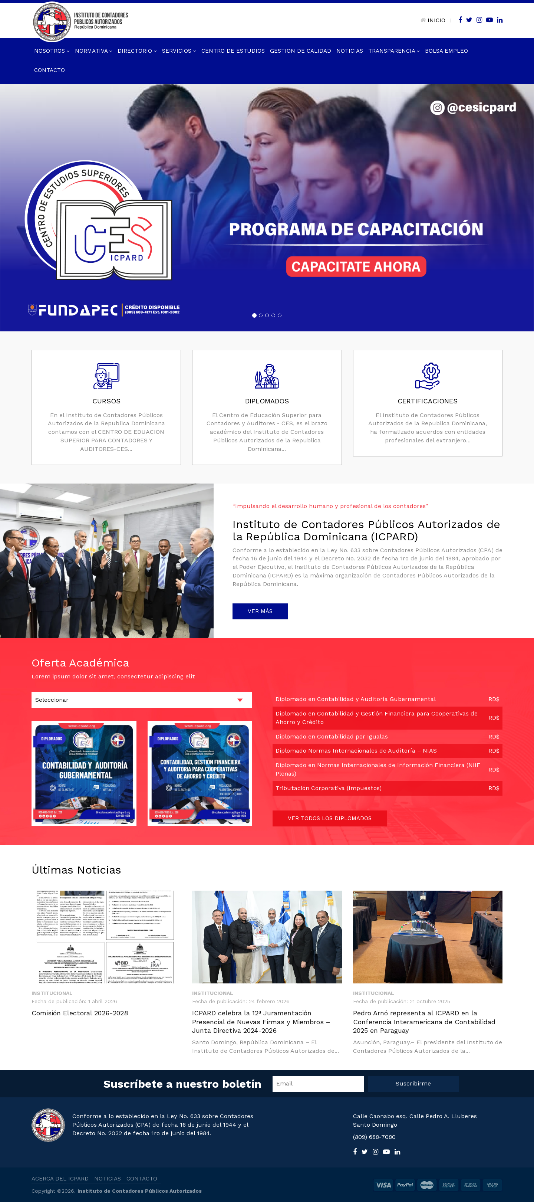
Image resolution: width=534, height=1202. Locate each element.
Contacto (49, 70)
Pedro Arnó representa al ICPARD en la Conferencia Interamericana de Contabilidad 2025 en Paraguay (424, 1021)
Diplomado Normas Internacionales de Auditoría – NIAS (356, 750)
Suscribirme (413, 1083)
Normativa (93, 51)
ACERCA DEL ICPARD (60, 1178)
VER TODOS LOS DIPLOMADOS (330, 818)
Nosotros (52, 51)
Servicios (179, 51)
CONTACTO (141, 1178)
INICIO (432, 20)
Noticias (349, 51)
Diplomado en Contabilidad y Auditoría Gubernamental (356, 698)
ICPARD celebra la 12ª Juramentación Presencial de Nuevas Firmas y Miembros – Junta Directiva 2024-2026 (261, 1021)
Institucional (52, 993)
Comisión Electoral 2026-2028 (80, 1013)
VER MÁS (260, 611)
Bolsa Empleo (446, 51)
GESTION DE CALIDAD (300, 51)
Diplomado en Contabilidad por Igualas (332, 736)
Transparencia (394, 51)
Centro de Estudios (233, 51)
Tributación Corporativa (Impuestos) (329, 788)
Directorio (137, 51)
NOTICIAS (107, 1178)
